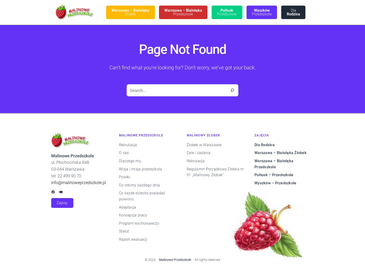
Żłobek (130, 12)
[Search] (232, 90)
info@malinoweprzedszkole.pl (78, 182)
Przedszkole (183, 12)
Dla (293, 12)
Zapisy (62, 203)
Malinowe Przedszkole (175, 260)
